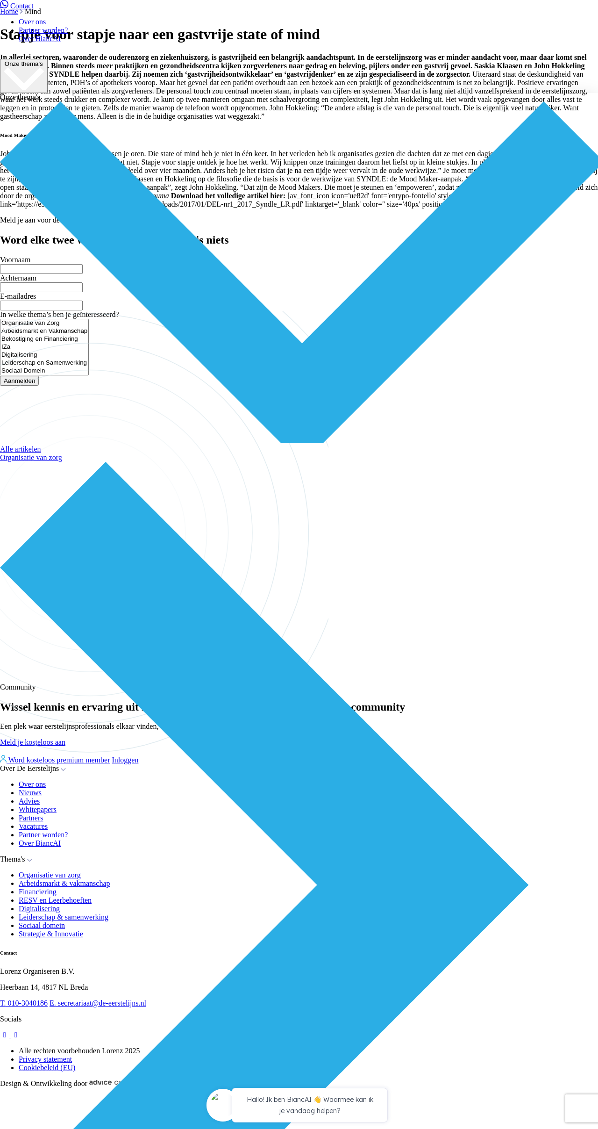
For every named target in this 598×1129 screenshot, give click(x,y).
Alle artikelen (20, 449)
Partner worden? (43, 30)
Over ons (32, 22)
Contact (17, 6)
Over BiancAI (40, 39)
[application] (299, 1106)
